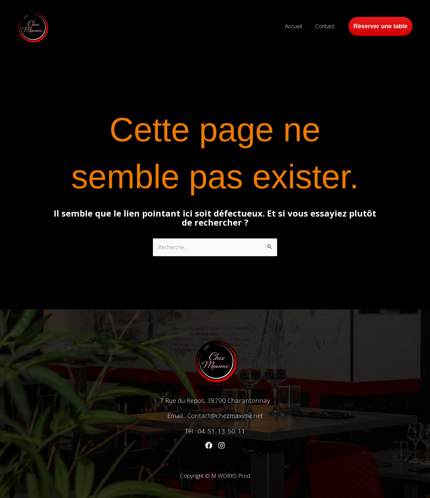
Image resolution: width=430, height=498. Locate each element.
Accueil (296, 26)
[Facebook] (208, 445)
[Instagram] (221, 445)
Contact (325, 26)
